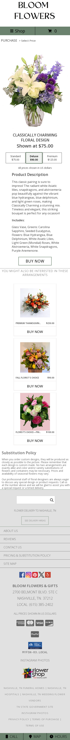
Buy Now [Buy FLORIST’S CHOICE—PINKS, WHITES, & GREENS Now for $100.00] (35, 440)
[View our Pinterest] (35, 576)
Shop (17, 31)
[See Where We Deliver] (35, 520)
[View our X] (41, 576)
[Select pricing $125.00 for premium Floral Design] (52, 158)
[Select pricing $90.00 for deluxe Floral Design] (34, 158)
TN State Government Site (35, 706)
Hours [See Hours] (58, 736)
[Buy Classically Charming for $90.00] (35, 261)
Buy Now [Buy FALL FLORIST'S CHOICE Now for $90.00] (35, 386)
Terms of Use (35, 725)
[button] (35, 645)
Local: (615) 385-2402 (35, 604)
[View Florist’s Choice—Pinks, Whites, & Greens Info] (35, 412)
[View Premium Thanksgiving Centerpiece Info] (35, 302)
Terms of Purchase (45, 719)
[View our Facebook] (22, 576)
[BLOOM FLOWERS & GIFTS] (34, 21)
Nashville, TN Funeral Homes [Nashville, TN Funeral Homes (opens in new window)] (24, 688)
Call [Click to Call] (12, 736)
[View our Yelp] (48, 576)
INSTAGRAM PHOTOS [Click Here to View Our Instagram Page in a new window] (35, 660)
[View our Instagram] (28, 576)
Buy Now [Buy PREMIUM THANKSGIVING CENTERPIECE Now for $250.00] (35, 331)
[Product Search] (35, 500)
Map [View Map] (35, 736)
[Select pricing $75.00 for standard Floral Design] (15, 158)
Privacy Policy (19, 719)
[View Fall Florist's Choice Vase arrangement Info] (35, 357)
